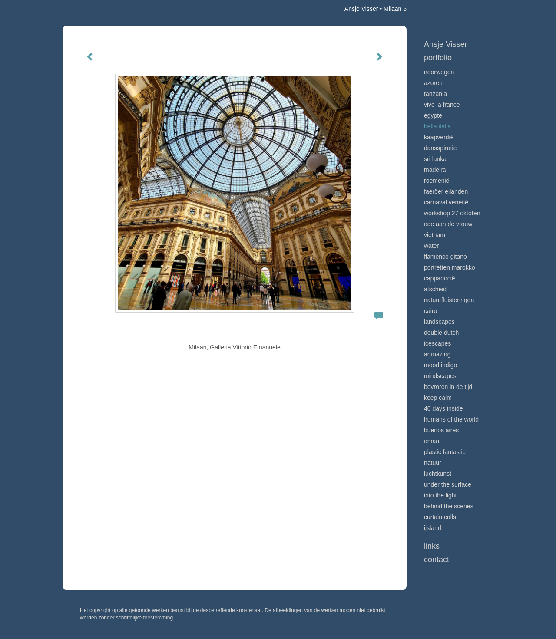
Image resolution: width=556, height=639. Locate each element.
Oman (431, 441)
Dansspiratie (440, 148)
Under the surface (447, 484)
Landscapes (439, 321)
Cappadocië (439, 278)
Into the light (440, 495)
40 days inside (443, 408)
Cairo (430, 310)
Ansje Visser (361, 8)
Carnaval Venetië (446, 202)
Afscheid (435, 289)
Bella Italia (437, 126)
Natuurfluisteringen (449, 299)
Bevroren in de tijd (448, 386)
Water (431, 245)
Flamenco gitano (445, 256)
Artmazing (437, 354)
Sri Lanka (435, 158)
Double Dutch (441, 332)
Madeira (435, 169)
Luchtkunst (437, 473)
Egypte (433, 115)
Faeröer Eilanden (446, 191)
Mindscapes (440, 375)
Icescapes (437, 343)
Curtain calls (440, 517)
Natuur (432, 462)
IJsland (432, 527)
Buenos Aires (441, 430)
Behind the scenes (448, 506)
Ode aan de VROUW (448, 224)
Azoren (433, 82)
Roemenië (436, 180)
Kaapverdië (439, 137)
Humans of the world (451, 419)
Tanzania (435, 93)
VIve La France (442, 104)
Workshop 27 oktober (452, 213)
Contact (436, 559)
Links (432, 546)
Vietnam (434, 234)
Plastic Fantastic (445, 451)
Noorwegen (439, 72)
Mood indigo (440, 365)
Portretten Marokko (449, 267)
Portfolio (438, 57)
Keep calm (438, 397)
